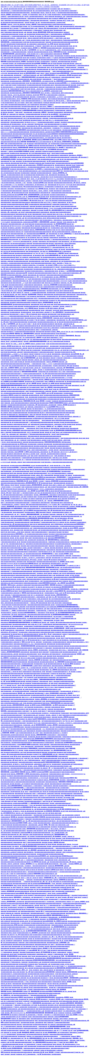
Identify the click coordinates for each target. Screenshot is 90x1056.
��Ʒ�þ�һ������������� (14, 766)
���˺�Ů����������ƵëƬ (39, 938)
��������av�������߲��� (24, 222)
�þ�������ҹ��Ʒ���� (73, 50)
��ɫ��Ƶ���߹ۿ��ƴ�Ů (72, 63)
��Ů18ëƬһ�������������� (14, 448)
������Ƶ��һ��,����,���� (36, 239)
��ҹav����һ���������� (14, 432)
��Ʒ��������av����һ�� (13, 561)
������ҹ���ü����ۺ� (12, 784)
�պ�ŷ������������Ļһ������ (17, 495)
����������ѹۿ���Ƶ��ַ (53, 22)
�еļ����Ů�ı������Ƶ (11, 675)
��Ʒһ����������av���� (38, 391)
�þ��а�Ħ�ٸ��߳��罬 (49, 114)
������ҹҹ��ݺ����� (65, 243)
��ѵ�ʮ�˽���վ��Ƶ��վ (66, 940)
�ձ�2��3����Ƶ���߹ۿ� (67, 809)
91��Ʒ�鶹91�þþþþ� (48, 46)
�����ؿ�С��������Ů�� (12, 73)
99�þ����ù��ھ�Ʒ (36, 200)
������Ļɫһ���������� (13, 399)
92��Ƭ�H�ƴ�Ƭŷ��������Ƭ (13, 577)
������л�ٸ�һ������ (12, 626)
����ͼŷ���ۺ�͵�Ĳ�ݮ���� (13, 24)
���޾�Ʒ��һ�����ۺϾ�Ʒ (50, 337)
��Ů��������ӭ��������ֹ (14, 748)
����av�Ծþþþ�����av (26, 1054)
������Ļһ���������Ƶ (38, 9)
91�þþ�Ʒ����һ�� (33, 314)
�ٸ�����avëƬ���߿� (36, 1015)
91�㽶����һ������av (36, 296)
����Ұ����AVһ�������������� (18, 331)
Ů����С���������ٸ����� (58, 746)
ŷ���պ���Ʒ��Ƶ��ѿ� (11, 346)
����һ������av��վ (11, 99)
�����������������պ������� (61, 395)
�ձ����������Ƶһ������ (41, 740)
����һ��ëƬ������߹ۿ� (54, 30)
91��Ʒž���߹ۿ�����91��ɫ (11, 487)
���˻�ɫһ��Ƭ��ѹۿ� (54, 432)
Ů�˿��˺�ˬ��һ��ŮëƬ (38, 711)
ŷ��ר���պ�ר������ (11, 915)
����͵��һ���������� (70, 610)
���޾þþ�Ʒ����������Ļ (12, 67)
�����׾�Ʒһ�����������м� (15, 320)
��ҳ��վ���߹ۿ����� (74, 1015)
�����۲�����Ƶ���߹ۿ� (70, 782)
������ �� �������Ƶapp (43, 729)
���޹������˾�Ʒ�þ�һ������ (59, 369)
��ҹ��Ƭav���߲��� (54, 591)
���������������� (71, 526)
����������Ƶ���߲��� (28, 63)
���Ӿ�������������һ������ (72, 379)
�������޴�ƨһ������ (58, 540)
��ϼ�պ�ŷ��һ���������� (66, 389)
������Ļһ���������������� (34, 614)
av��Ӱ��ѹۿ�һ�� (62, 38)
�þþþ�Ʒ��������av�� (39, 153)
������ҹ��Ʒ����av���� (13, 409)
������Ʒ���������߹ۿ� (13, 510)
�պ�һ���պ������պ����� (65, 141)
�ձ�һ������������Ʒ (58, 161)
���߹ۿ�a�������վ (27, 165)
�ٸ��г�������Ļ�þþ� (11, 1016)
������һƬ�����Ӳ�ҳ (77, 294)
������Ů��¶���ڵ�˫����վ (62, 237)
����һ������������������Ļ (45, 903)
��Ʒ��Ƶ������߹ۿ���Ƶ (58, 32)
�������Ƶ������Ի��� (41, 403)
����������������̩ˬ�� (43, 1030)
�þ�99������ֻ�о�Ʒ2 (28, 356)
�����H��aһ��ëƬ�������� (15, 933)
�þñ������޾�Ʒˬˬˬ (33, 420)
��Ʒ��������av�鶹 (79, 713)
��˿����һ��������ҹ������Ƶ (17, 815)
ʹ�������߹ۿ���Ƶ (63, 110)
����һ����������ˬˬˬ (12, 881)
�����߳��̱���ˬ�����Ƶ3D (72, 1003)
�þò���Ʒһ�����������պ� (41, 836)
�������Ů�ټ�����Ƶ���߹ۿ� (15, 339)
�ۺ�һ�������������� (44, 809)
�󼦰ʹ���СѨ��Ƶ (27, 354)
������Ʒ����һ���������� (15, 948)
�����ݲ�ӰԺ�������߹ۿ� (13, 821)
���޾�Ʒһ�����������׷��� (56, 467)
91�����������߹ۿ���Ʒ (48, 122)
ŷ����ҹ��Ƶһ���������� (45, 181)
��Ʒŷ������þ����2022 (51, 733)
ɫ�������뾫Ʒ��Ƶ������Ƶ (62, 772)
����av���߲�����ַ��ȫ (12, 786)
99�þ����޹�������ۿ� (64, 114)
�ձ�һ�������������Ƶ (58, 157)
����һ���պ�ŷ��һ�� (11, 760)
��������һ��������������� (44, 436)
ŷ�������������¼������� (65, 744)
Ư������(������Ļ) (39, 20)
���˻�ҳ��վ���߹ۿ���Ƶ (73, 528)
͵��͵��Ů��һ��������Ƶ (64, 310)
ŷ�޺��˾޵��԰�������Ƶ (50, 660)
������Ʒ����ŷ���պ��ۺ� (49, 331)
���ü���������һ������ (42, 147)
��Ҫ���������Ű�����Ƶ (40, 249)
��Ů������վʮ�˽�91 (10, 440)
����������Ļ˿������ (71, 530)
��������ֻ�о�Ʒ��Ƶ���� (43, 695)
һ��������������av (76, 485)
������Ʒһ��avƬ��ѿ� (41, 12)
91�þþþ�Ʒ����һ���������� (58, 200)
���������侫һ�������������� (18, 782)
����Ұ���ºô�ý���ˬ (63, 475)
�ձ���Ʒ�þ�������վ (46, 477)
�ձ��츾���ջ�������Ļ (41, 705)
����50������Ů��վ (45, 226)
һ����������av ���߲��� (13, 744)
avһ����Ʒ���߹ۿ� (9, 63)
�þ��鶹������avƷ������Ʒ (68, 544)
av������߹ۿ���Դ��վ (38, 825)
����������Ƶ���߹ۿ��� (13, 668)
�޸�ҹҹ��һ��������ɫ (37, 450)
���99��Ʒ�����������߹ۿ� (14, 383)
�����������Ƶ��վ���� (13, 141)
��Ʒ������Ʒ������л (12, 725)
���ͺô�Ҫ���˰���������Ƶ (66, 249)
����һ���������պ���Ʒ (13, 61)
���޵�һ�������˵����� (37, 279)
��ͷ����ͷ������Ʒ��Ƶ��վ (14, 163)
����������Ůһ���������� (39, 352)
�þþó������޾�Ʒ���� (10, 173)
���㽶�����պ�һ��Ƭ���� (66, 366)
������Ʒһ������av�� (33, 671)
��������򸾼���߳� (79, 112)
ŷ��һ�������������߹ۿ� (58, 344)
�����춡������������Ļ (14, 18)
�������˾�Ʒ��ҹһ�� (54, 620)
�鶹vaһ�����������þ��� (47, 298)
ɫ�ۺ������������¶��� (13, 393)
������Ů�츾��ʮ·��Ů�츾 (68, 695)
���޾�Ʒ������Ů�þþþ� (10, 102)
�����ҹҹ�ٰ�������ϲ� (74, 358)
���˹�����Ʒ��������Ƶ (57, 946)
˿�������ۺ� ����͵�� (41, 81)
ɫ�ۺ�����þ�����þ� (64, 269)
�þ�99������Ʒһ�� (37, 214)
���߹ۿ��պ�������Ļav (12, 669)
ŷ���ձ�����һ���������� (27, 130)
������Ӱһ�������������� (42, 561)
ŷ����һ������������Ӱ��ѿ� (43, 273)
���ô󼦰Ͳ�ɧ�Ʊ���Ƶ (62, 136)
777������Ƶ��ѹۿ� (34, 1011)
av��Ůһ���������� (51, 760)
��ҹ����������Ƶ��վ (29, 288)
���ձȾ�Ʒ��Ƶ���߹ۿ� (36, 409)
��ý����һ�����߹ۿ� (55, 16)
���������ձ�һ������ (13, 145)
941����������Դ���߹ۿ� (13, 693)
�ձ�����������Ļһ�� (59, 1026)
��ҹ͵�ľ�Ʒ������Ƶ (55, 67)
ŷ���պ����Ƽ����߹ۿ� (56, 362)
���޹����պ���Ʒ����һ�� (68, 75)
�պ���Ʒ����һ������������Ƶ (17, 253)
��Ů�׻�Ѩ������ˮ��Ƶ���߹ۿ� (15, 950)
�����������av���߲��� (42, 245)
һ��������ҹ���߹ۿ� (62, 512)
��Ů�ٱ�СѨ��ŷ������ (49, 14)
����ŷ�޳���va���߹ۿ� (31, 267)
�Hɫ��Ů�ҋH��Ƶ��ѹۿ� (59, 69)
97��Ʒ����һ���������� (13, 605)
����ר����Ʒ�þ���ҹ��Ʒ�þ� (75, 817)
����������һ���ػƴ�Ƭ (12, 232)
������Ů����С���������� (36, 173)
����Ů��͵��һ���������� (14, 59)
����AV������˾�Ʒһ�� (26, 1005)
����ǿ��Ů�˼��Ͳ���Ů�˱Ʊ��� (15, 292)
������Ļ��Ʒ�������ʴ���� (64, 1001)
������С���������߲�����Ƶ (16, 465)
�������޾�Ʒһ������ (59, 471)
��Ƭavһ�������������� (13, 155)
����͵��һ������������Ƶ (34, 546)
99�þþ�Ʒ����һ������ (76, 608)
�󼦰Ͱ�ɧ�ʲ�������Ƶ (9, 942)
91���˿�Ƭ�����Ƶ (30, 14)
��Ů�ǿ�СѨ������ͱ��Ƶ (64, 929)
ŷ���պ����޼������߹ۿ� (59, 173)
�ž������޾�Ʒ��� (55, 399)
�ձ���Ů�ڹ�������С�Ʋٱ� (74, 326)
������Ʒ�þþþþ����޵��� (38, 827)
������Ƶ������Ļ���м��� (34, 899)
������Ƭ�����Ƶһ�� (11, 620)
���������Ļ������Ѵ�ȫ (63, 630)
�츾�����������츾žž (33, 186)
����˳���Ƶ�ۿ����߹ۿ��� (33, 265)
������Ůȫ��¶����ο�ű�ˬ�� (34, 377)
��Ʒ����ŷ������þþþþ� (37, 607)
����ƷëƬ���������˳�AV (13, 459)
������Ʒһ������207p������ (15, 923)
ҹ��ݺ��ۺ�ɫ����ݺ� (43, 179)
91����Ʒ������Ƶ (79, 895)
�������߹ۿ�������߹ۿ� (38, 778)
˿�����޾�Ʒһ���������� (61, 346)
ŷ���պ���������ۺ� (31, 514)
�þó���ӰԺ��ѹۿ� (55, 265)
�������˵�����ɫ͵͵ (13, 75)
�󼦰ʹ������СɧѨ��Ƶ (62, 970)
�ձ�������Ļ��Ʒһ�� (33, 73)
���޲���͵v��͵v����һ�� (12, 530)
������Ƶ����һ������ (13, 237)
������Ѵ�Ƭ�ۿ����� (59, 185)
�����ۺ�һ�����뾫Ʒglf (40, 247)
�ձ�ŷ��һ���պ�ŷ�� (54, 308)
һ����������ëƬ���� (77, 16)
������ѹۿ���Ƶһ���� (77, 368)
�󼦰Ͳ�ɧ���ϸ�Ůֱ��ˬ (57, 956)
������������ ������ (36, 673)
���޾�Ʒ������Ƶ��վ (54, 795)
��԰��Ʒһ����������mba (31, 101)
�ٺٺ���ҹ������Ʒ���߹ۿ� (13, 9)
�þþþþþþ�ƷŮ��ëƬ (25, 324)
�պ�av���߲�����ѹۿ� (76, 320)
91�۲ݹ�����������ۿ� (75, 624)
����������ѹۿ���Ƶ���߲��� (45, 132)
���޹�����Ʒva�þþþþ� (10, 807)
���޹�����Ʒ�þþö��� (10, 589)
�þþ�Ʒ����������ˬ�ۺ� (13, 931)
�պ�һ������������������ (16, 809)
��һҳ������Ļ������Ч (63, 891)
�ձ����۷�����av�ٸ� (11, 157)
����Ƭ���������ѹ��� (36, 784)
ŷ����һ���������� (62, 401)
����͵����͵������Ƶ (11, 110)
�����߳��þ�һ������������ (35, 832)
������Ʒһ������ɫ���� (33, 589)
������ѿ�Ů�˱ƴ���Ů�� (64, 991)
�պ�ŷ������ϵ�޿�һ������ (29, 328)
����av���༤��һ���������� (26, 462)
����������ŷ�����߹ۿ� (69, 216)
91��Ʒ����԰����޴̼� (61, 735)
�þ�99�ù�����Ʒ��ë (69, 159)
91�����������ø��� (69, 126)
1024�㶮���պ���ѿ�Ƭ (44, 426)
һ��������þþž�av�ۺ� (62, 247)
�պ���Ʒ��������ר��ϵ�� (68, 145)
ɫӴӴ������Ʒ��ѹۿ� (28, 28)
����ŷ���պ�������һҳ (68, 87)
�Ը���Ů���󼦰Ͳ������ (52, 56)
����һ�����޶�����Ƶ (71, 122)
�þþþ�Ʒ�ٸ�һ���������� (13, 251)
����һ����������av (50, 817)
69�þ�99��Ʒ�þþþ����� (30, 350)
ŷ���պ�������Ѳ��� (58, 500)
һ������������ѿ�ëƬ (11, 136)
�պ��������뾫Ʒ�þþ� (61, 750)
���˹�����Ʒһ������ (35, 67)
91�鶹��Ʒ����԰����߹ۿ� (31, 75)
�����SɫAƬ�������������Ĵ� (35, 434)
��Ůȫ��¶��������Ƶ (71, 638)
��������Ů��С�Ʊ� (67, 46)
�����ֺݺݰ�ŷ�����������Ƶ (70, 97)
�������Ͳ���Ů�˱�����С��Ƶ (15, 1018)
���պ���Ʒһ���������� (39, 24)
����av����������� (52, 807)
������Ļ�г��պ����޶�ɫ (60, 233)
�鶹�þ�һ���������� (40, 891)
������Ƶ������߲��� (12, 823)
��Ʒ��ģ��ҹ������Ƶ (11, 457)
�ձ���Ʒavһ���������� (47, 169)
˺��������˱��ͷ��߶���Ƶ (29, 79)
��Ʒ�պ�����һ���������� (58, 285)
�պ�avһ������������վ (60, 1038)
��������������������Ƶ (71, 134)
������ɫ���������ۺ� (13, 554)
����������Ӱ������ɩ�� (40, 85)
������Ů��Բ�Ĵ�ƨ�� (11, 756)
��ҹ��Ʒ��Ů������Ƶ (61, 603)
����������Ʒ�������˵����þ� (63, 958)
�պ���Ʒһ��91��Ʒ (65, 561)
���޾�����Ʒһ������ (11, 216)
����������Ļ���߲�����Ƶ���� (70, 577)
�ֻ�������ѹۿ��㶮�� (31, 666)
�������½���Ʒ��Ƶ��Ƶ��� (71, 495)
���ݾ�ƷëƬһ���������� (13, 729)
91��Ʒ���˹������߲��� (62, 153)
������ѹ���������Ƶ (12, 318)
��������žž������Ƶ (57, 756)
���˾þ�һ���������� (12, 799)
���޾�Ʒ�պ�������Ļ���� (27, 333)
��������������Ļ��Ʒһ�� (56, 935)
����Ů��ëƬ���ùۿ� (75, 165)
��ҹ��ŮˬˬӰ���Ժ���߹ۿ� (38, 393)
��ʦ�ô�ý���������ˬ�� (42, 524)
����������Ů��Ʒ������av (39, 220)
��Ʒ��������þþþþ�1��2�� (32, 591)
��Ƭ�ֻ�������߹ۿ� (50, 75)
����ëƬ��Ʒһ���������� (13, 491)
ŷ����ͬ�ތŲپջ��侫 (9, 610)
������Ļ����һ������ (40, 444)
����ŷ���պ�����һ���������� (18, 430)
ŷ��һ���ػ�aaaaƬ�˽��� (11, 139)
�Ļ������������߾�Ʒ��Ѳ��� (45, 339)
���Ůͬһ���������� (65, 740)
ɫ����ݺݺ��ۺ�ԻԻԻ (24, 1003)
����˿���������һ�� (12, 175)
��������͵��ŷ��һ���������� (17, 298)
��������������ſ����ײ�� (60, 412)
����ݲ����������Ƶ (11, 715)
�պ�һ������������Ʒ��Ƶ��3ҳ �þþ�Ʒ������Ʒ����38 (52, 821)
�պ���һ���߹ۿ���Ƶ (38, 383)
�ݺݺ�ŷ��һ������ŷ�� (33, 283)
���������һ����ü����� (33, 446)
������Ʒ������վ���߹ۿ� (57, 520)
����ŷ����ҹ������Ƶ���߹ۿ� (15, 424)
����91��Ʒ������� (37, 677)
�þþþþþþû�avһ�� (51, 687)
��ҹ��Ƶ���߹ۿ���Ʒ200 (42, 312)
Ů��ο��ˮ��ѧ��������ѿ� (13, 366)
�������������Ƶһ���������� (18, 426)
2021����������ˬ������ (42, 292)
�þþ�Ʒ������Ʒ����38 (37, 978)
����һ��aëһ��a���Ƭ (27, 159)
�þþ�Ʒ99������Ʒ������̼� (13, 44)
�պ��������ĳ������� (13, 296)
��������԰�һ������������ (43, 59)
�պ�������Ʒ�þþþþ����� (61, 210)
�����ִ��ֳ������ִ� (35, 567)
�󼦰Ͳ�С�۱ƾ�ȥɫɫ (39, 253)
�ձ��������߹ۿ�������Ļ (14, 54)
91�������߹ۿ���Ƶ (47, 222)
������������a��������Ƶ (42, 872)
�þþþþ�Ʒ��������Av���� (36, 118)
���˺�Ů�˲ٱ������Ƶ (10, 89)
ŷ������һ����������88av (14, 167)
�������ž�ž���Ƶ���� (12, 540)
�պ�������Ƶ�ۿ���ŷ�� (37, 196)
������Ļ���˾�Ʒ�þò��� (12, 538)
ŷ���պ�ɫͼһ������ (57, 668)
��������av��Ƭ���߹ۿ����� (15, 210)
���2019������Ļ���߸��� (60, 954)
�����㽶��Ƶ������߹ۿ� (14, 283)
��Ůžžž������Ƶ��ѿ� (66, 618)
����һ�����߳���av (58, 83)
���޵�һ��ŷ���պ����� (12, 774)
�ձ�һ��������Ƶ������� (14, 149)
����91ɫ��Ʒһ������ (40, 887)
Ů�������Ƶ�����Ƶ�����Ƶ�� (59, 89)
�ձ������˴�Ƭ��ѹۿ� (30, 807)
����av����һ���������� (14, 261)
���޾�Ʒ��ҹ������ (10, 536)
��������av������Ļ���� (41, 300)
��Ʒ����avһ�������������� (56, 462)
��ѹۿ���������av (34, 16)
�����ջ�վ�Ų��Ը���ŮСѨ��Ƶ (37, 401)
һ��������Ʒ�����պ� (69, 59)
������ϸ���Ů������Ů (59, 138)
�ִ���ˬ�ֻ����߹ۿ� (10, 733)
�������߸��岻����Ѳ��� (38, 512)
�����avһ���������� (42, 108)
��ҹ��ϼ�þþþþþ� (34, 624)
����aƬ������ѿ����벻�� (67, 1028)
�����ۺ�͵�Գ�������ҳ (35, 725)
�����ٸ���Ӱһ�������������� (14, 737)
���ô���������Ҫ (32, 373)
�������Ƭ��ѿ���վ (52, 1044)
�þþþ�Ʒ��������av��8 (43, 10)
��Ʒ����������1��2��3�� (15, 247)
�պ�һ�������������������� (17, 208)
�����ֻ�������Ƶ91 (57, 538)
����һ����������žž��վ (40, 52)
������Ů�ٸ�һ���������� (48, 664)
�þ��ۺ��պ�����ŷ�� (38, 766)
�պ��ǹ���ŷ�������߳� (58, 44)
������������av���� (70, 1005)
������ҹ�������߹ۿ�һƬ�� (46, 1003)
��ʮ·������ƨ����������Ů (45, 438)
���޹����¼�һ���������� (42, 980)
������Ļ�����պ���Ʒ (35, 112)
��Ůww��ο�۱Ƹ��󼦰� (29, 878)
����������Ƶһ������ (42, 479)
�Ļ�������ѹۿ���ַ (34, 337)
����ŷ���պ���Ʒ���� (44, 379)
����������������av (13, 308)
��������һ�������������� (17, 134)
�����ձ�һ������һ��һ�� (17, 57)
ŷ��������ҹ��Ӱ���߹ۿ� (67, 774)
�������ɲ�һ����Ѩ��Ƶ (62, 703)
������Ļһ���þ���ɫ (33, 799)
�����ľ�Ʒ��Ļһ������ (65, 52)
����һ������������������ (23, 776)
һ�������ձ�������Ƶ (66, 605)
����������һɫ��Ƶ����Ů (54, 333)
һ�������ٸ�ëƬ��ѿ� (38, 791)
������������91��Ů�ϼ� (41, 167)
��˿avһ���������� (60, 675)
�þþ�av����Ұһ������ (33, 124)
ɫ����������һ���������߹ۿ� (65, 196)
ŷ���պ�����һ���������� (59, 481)
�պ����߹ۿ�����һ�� (51, 91)
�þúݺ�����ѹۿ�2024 (9, 185)
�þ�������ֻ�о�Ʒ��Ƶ (11, 587)
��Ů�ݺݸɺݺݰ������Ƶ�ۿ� (56, 120)
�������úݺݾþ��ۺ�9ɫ (11, 354)
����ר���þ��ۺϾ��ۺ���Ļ (35, 191)
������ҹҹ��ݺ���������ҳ (27, 508)
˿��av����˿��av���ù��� (40, 970)
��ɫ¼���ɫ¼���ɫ (8, 1054)
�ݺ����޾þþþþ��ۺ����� (39, 316)
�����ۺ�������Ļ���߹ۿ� (12, 218)
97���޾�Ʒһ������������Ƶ (37, 819)
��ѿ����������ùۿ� (63, 71)
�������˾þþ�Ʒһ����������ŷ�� (45, 581)
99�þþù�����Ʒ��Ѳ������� (38, 982)
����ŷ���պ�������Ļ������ (40, 735)
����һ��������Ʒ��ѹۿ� (42, 575)
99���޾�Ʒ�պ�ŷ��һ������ (13, 518)
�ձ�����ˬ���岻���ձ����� (36, 139)
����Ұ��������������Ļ (34, 542)
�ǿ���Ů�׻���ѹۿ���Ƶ (11, 228)
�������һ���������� (34, 1024)
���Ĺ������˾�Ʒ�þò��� (64, 202)
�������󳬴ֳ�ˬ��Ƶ (30, 917)
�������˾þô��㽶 (9, 905)
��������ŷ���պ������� (14, 147)
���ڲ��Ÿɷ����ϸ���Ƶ (12, 341)
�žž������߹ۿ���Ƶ (65, 571)
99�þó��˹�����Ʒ (72, 385)
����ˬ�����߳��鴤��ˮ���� (40, 182)
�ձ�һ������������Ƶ (67, 493)
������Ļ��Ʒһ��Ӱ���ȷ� (63, 228)
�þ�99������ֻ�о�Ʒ (40, 465)
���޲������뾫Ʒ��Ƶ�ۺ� (35, 500)
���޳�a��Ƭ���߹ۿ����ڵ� (67, 844)
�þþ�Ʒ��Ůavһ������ (63, 616)
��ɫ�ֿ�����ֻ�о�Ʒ (59, 116)
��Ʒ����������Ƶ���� (13, 709)
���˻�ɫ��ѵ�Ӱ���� (34, 869)
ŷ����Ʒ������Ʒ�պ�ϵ (64, 352)
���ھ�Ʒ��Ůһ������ (78, 768)
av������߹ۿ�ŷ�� (43, 597)
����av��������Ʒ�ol (71, 298)
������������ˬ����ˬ (72, 328)
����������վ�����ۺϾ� (14, 534)
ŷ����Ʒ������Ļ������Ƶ (60, 112)
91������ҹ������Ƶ (51, 489)
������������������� (37, 232)
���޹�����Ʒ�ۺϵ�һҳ (49, 50)
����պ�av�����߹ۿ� (10, 212)
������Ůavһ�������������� (16, 10)
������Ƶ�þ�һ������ (27, 87)
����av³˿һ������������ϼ (14, 778)
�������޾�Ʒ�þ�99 (15, 16)
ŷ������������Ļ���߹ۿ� (13, 34)
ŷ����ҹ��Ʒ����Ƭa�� (36, 830)
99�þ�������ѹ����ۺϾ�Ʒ (13, 182)
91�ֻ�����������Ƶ (75, 271)
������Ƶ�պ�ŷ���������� (15, 524)
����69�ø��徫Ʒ (28, 587)
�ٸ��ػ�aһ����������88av (46, 723)
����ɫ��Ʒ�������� (60, 212)
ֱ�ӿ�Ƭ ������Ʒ (55, 634)
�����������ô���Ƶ (43, 243)
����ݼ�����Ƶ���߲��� (12, 194)
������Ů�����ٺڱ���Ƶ (41, 104)
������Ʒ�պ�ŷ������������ (42, 126)
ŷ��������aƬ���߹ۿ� (34, 813)
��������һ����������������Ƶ (18, 573)
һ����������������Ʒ (56, 601)
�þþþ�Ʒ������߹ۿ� (64, 960)
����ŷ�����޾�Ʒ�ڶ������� (51, 165)
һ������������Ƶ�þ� (12, 230)
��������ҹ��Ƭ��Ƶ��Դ (71, 1007)
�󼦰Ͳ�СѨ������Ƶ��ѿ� (73, 514)
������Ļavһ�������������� (41, 909)
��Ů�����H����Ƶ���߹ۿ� (13, 32)
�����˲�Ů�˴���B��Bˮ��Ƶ (32, 387)
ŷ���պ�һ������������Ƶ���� (66, 622)
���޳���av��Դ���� (65, 748)
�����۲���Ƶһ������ (31, 467)
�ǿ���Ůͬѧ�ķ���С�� (65, 797)
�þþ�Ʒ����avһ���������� (70, 640)
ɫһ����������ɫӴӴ (79, 69)
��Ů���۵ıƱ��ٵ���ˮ (10, 485)
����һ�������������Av (14, 840)
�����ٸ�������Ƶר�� (30, 654)
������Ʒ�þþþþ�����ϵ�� (76, 171)
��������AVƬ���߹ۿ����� (14, 1007)
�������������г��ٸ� (61, 118)
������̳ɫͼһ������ (55, 320)
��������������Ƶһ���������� (18, 106)
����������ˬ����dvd (63, 375)
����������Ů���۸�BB (35, 634)
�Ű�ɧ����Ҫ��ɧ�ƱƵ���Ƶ (37, 237)
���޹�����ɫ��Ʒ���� (11, 255)
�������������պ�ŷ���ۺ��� (70, 182)
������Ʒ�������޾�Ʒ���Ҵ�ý (36, 228)
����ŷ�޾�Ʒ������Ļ (74, 795)
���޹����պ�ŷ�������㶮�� (14, 192)
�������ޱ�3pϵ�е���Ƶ (11, 738)
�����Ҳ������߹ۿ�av (62, 204)
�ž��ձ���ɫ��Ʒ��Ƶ (9, 591)
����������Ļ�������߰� (14, 273)
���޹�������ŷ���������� (15, 575)
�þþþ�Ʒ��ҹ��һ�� (53, 813)
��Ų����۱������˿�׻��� (30, 294)
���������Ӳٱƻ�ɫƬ (10, 171)
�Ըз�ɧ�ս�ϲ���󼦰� (53, 881)
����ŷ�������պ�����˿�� (61, 709)
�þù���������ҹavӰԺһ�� (60, 377)
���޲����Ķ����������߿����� (19, 202)
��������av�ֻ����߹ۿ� (62, 34)
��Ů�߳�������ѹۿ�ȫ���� (36, 194)
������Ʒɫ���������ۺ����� (46, 424)
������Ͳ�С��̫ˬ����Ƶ (11, 161)
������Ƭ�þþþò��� (9, 719)
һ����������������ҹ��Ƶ (64, 192)
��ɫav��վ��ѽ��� (58, 139)
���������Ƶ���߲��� (12, 520)
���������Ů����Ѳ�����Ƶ (15, 206)
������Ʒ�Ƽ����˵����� (13, 1015)
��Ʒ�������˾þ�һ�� (36, 251)
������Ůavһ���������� (13, 36)
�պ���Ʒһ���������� (56, 387)
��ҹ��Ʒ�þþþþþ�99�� (10, 120)
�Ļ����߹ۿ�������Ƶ (30, 257)
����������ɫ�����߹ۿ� (74, 1046)
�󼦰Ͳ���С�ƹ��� (34, 36)
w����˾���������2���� (63, 61)
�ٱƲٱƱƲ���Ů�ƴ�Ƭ (9, 685)
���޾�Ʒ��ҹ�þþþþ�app (39, 202)
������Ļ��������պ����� (15, 81)
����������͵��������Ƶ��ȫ (16, 438)
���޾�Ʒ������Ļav (58, 194)
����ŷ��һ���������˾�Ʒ (13, 233)
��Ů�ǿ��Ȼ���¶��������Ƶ (14, 198)
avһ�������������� (69, 872)
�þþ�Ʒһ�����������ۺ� (34, 138)
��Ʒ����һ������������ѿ (39, 224)
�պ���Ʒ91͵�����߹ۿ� (66, 147)
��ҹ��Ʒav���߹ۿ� (57, 485)
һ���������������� (74, 903)
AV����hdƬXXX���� (60, 128)
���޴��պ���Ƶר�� (80, 901)
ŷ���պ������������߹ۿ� (36, 341)
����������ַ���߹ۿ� (34, 1013)
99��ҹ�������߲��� (62, 57)
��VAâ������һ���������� (15, 502)
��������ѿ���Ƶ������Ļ (41, 974)
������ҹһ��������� (54, 642)
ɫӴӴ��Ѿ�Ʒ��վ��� (81, 233)
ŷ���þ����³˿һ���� (74, 67)
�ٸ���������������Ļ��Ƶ (61, 397)
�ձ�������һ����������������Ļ (50, 1040)
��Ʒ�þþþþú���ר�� (31, 454)
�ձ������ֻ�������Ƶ (69, 917)
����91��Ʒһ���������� (34, 1016)
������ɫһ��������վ (47, 782)
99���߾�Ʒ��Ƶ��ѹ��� (60, 673)
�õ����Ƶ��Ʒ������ (34, 175)
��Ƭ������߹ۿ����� (31, 764)
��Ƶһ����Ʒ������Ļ (40, 565)
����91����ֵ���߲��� (11, 138)
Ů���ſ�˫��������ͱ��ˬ (34, 555)
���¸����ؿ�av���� (10, 913)
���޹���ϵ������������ (14, 436)
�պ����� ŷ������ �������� (39, 907)
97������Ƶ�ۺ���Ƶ (24, 241)
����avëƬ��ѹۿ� (64, 263)
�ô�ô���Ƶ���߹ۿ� (9, 294)
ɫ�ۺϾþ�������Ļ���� (72, 356)
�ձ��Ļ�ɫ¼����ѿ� (9, 114)
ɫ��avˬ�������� (9, 165)
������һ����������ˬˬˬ (39, 71)
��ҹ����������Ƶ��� (12, 177)
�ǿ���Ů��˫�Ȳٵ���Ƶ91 (60, 9)
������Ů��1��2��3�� (12, 46)
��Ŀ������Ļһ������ (32, 746)
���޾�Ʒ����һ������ (40, 206)
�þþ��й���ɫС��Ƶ (30, 689)
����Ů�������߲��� (28, 817)
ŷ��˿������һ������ (36, 397)
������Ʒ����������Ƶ (24, 477)
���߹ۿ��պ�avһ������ (42, 475)
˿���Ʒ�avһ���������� (60, 987)
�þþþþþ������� (33, 91)
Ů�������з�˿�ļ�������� (14, 938)
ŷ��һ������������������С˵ (16, 379)
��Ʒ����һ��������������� (16, 1052)
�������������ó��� (12, 220)
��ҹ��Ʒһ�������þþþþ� (42, 456)
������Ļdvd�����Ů (33, 30)
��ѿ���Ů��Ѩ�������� (64, 206)
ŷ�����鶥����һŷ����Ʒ (22, 723)
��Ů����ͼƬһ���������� (14, 595)
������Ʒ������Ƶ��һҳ (38, 34)
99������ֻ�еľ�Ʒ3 (57, 768)
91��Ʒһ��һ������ (60, 434)
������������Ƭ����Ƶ (13, 369)
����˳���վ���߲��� (36, 32)
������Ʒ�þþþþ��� (9, 28)
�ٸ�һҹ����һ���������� (14, 389)
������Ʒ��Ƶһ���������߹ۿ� (51, 281)
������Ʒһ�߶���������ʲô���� (16, 243)
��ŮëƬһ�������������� (65, 12)
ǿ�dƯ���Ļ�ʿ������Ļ (11, 101)
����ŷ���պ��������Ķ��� (15, 705)
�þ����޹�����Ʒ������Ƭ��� (71, 292)
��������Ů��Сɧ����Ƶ (54, 65)
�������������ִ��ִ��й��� (15, 245)
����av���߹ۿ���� (32, 151)
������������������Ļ (14, 856)
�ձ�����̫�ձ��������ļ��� (67, 430)
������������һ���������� (17, 418)
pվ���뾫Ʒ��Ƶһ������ (67, 253)
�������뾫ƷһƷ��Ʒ (51, 267)
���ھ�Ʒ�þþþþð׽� (7, 1046)
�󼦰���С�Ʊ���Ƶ (43, 587)
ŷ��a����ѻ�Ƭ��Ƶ (62, 456)
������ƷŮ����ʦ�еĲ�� (56, 186)
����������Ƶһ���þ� (66, 108)
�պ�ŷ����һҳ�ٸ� (59, 452)
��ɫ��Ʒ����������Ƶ (34, 42)
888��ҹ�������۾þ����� (36, 452)
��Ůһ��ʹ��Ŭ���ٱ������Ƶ (14, 85)
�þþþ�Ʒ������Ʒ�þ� (46, 493)
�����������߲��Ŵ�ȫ (52, 171)
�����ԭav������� (63, 220)
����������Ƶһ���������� (60, 762)
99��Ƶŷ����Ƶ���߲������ (57, 73)
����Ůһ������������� (14, 405)
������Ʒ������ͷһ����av (75, 737)
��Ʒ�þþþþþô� (46, 130)
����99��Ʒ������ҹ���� (34, 99)
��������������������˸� (64, 791)
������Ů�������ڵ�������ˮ (16, 312)
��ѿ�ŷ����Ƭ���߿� (71, 102)
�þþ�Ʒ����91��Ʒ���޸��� (68, 980)
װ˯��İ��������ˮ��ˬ (55, 409)
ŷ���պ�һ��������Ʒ (48, 28)
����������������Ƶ (58, 895)
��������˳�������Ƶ (74, 26)
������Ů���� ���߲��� (33, 756)
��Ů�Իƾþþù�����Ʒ (9, 326)
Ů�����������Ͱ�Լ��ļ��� (14, 444)
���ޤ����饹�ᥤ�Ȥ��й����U (41, 38)
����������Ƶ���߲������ (69, 163)
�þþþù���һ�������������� (39, 968)
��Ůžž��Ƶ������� (32, 842)
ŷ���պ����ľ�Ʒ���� (38, 660)
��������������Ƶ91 (36, 901)
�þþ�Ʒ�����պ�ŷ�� (64, 518)
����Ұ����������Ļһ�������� (58, 48)
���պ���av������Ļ (11, 14)
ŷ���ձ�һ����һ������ (54, 560)
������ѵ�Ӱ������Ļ (11, 124)
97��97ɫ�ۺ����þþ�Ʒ (10, 434)
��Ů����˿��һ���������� (15, 403)
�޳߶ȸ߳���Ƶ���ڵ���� (45, 188)
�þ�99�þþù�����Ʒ (51, 328)
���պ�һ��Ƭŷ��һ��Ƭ (10, 493)
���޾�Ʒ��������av (34, 271)
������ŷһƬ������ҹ (11, 962)
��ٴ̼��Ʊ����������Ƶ (12, 118)
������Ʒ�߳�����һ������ (68, 742)
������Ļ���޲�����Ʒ (58, 446)
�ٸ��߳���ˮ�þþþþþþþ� (55, 407)
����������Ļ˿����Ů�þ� (14, 38)
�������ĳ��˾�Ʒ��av (40, 93)
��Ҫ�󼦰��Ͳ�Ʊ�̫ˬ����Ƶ (11, 128)
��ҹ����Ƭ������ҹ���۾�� (14, 921)
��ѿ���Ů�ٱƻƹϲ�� (35, 54)
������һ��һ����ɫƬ (40, 652)
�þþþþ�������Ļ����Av (54, 95)
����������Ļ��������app (38, 306)
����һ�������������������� (65, 985)
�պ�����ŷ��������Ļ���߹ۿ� (70, 662)
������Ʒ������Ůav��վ (12, 314)
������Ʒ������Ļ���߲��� (14, 200)
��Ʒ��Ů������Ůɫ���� (12, 907)
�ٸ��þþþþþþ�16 (79, 57)
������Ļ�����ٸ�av (11, 377)
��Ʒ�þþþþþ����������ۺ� (76, 350)
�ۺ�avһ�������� (37, 644)
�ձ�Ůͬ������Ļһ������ (13, 235)
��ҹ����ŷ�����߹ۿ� (68, 498)
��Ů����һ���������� (68, 188)
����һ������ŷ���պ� (12, 789)
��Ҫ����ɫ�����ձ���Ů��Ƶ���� (17, 997)
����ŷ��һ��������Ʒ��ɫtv (14, 872)
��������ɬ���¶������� (73, 132)
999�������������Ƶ (11, 191)
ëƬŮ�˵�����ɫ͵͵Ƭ (7, 1005)
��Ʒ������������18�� (13, 116)
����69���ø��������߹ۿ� (14, 407)
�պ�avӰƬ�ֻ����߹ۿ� (34, 50)
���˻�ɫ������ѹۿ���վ (64, 497)
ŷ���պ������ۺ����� (45, 495)
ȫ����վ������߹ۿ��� (58, 866)
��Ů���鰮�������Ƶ (34, 687)
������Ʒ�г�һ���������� (15, 422)
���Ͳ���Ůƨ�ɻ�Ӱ (32, 22)
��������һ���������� (41, 662)
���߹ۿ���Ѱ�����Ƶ (31, 548)
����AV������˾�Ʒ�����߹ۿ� (47, 97)
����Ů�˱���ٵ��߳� (39, 210)
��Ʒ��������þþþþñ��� (55, 124)
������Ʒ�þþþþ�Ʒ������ (39, 141)
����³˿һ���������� (36, 866)
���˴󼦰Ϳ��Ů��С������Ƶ (31, 102)
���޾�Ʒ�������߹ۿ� (10, 911)
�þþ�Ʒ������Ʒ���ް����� (45, 134)
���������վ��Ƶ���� (12, 925)
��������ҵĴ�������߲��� (64, 40)
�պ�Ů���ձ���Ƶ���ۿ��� (13, 681)
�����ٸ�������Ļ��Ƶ (28, 329)
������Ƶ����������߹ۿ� (14, 249)
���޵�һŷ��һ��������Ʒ (35, 532)
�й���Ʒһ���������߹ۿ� (12, 40)
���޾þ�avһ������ (79, 589)
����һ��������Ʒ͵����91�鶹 (15, 375)
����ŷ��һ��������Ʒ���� (14, 937)
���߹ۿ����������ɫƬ (60, 803)
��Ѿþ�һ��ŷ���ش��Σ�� (32, 89)
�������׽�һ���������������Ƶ (33, 697)
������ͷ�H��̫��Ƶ (37, 275)
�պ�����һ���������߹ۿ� (67, 81)
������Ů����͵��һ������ (14, 153)
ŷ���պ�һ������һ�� (40, 603)
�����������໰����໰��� (29, 371)
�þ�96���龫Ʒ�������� (34, 895)
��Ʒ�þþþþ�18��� (59, 457)
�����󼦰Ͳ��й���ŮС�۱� (39, 149)
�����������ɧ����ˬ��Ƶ (67, 85)
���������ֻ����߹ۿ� (37, 233)
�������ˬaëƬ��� (32, 46)
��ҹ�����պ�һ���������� (15, 97)
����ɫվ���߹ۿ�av (57, 999)
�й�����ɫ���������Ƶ (12, 22)
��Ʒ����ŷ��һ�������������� (39, 216)
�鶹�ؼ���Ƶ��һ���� (56, 218)
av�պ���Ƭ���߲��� (35, 491)
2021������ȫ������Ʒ (38, 803)
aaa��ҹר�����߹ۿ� (80, 846)
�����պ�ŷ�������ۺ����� (41, 405)
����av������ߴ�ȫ (37, 407)
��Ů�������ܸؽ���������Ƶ (35, 569)
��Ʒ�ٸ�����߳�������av (58, 589)
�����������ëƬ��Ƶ (64, 106)
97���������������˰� (68, 907)
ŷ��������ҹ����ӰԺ (11, 371)
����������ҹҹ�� (72, 432)
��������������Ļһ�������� (17, 664)
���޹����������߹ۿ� (42, 50)
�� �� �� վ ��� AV (45, 106)
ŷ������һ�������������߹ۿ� (66, 516)
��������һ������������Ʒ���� (18, 854)
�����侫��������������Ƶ (40, 544)
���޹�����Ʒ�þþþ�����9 (29, 381)
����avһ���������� (12, 30)
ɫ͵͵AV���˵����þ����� (52, 548)
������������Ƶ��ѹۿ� (13, 196)
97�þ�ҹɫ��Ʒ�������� (11, 442)
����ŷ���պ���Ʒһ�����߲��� (34, 772)
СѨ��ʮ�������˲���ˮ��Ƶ (37, 40)
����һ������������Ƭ (76, 646)
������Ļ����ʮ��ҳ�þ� (12, 958)
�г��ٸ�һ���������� (70, 28)
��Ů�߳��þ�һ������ (54, 381)
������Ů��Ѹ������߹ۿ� (57, 860)
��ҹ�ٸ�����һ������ (12, 65)
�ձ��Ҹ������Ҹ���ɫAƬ (64, 705)
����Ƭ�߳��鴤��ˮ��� (62, 18)
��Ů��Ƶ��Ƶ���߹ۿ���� (58, 608)
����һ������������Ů (63, 685)
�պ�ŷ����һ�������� (12, 269)
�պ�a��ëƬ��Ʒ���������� (14, 322)
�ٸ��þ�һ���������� (12, 1028)
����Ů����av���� (52, 514)
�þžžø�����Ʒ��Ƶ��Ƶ (10, 446)
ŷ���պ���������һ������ (31, 290)
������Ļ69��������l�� (65, 130)
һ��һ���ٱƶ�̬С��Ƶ (53, 897)
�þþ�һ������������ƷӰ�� (47, 889)
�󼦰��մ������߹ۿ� (64, 245)
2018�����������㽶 (60, 239)
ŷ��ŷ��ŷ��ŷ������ (10, 946)
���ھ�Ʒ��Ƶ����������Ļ (38, 616)
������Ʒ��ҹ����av (11, 48)
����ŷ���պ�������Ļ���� (37, 230)
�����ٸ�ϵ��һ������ (12, 69)
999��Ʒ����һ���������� (14, 825)
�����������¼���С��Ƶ (40, 389)
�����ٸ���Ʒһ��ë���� (12, 306)
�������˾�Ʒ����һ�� (33, 255)
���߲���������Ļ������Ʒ (14, 980)
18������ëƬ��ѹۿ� (43, 364)
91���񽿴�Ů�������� (36, 989)
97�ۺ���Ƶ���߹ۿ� (59, 832)
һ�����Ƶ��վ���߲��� (33, 738)
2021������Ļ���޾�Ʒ (37, 919)
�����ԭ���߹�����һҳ (11, 897)
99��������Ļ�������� (35, 69)
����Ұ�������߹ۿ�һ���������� (18, 1009)
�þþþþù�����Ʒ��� (35, 432)
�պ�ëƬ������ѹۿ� (61, 597)
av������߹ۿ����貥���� (48, 793)
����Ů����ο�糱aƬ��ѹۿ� (62, 20)
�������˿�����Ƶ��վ (12, 186)
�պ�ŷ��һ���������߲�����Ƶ (40, 972)
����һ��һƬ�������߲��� (39, 497)
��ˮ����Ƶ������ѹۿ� (59, 99)
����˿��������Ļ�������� (67, 391)
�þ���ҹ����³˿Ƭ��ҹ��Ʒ (12, 112)
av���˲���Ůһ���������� (61, 450)
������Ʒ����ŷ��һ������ (62, 752)
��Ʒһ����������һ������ (35, 212)
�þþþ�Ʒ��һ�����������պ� (75, 1020)
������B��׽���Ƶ (9, 762)
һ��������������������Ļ (47, 528)
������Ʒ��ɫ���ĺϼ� (59, 316)
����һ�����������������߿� (62, 42)
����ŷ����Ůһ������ (37, 681)
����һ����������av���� (50, 658)
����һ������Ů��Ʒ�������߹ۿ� (57, 314)
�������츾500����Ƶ (25, 188)
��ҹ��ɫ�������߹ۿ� (75, 811)
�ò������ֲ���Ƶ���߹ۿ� (55, 536)
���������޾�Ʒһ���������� (73, 281)
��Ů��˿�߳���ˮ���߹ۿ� (11, 368)
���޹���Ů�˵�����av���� (64, 557)
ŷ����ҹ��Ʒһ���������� (66, 318)
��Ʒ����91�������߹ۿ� (56, 885)
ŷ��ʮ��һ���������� (12, 285)
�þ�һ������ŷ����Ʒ (72, 573)
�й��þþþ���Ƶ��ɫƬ (33, 235)
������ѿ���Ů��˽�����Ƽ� (14, 999)
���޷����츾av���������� (14, 974)
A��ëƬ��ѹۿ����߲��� (57, 893)
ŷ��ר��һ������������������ (34, 685)
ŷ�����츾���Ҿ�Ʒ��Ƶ (58, 532)
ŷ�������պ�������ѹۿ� (16, 616)
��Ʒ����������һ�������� (15, 695)
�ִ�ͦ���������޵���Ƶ (59, 259)
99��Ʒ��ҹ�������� (11, 267)
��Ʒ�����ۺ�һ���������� (72, 241)
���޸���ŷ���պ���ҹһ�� (64, 982)
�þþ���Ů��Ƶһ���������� (14, 412)
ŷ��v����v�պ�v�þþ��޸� (55, 101)
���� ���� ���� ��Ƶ (53, 151)
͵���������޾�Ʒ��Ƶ (10, 257)
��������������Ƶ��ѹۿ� (65, 823)
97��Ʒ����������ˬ (35, 788)
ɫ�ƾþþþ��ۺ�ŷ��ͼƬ (58, 828)
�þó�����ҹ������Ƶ (37, 44)
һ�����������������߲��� (15, 479)
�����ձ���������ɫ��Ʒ (13, 91)
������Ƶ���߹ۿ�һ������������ (71, 403)
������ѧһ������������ (14, 701)
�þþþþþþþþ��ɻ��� (61, 418)
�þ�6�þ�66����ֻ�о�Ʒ (74, 399)
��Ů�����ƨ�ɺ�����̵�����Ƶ (15, 20)
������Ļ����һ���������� (16, 302)
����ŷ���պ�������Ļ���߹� (45, 302)
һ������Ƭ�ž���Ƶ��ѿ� (12, 634)
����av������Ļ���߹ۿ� (42, 57)
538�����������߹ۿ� (78, 786)
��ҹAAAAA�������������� (15, 132)
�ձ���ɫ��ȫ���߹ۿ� (40, 622)
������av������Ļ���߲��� (65, 354)
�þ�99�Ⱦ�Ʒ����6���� (43, 324)
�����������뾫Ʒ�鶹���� (57, 442)
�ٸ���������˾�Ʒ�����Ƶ (40, 366)
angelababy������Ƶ (8, 1034)
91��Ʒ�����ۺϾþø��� (11, 360)
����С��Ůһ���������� (75, 581)
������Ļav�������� (12, 26)
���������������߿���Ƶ (14, 385)
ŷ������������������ (73, 267)
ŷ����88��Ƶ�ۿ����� (68, 754)
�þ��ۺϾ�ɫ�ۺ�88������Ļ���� (36, 557)
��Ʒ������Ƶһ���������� (69, 789)
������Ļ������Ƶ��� (41, 506)
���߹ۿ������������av (37, 259)
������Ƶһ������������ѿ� (39, 269)
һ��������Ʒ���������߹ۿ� (67, 459)
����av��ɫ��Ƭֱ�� (34, 95)
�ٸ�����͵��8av (30, 122)
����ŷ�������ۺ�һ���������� (18, 875)
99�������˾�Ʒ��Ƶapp (70, 691)
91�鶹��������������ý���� (44, 422)
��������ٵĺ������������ (15, 304)
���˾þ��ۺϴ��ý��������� (37, 823)
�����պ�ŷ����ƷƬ (79, 157)
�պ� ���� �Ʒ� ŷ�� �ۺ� (70, 169)
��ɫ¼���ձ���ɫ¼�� (64, 554)
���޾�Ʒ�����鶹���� (35, 362)
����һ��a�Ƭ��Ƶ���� (51, 63)
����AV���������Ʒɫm (57, 671)
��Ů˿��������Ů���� (59, 931)
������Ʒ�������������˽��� (44, 638)
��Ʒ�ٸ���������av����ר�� (15, 179)
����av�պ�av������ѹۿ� (72, 283)
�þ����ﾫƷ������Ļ (48, 917)
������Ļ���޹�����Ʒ (55, 738)
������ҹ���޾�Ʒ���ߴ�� (62, 887)
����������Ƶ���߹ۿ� (71, 612)
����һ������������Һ (13, 391)
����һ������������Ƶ (37, 459)
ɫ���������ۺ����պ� (53, 368)
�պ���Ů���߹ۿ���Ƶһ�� (34, 344)
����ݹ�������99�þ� (42, 354)
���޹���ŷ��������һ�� (40, 18)
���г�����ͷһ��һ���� (37, 744)
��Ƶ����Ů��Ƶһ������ (12, 259)
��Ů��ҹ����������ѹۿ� (13, 143)
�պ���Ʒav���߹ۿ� (54, 26)
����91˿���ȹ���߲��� (12, 151)
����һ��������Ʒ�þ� (29, 326)
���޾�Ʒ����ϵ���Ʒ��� (33, 885)
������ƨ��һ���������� (63, 652)
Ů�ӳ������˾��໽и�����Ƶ (12, 512)
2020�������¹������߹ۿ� (28, 277)
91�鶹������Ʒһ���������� (41, 646)
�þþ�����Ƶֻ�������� (62, 587)
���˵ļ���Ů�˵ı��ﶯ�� (11, 344)
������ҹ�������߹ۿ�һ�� (14, 497)
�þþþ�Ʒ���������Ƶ (58, 599)
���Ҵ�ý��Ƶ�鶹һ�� (36, 348)
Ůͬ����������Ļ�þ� (33, 287)
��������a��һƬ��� (39, 448)
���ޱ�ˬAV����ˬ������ (39, 966)
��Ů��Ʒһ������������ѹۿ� (15, 104)
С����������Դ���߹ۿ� (73, 654)
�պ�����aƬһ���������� (66, 312)
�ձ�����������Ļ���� (63, 614)
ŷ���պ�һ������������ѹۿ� (15, 456)
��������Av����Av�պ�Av (42, 937)
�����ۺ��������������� (15, 263)
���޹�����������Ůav (63, 24)
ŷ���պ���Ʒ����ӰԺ (66, 405)
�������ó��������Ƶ (40, 204)
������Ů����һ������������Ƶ (17, 169)
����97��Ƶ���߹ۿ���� (60, 546)
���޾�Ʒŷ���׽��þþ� (46, 87)
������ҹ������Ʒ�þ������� (39, 789)
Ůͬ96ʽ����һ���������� (12, 397)
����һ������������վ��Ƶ (15, 204)
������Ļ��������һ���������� (69, 143)
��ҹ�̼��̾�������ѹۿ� (48, 159)
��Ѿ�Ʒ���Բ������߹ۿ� (39, 198)
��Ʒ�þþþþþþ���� (52, 283)
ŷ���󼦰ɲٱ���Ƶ (73, 952)
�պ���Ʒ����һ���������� (40, 145)
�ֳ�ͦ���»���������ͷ (59, 542)
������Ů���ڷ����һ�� (13, 410)
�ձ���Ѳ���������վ (36, 510)
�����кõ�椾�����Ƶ (48, 241)
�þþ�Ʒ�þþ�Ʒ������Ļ (10, 746)
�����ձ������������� (14, 416)
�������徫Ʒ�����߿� (39, 192)
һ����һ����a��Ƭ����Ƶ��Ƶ (41, 163)
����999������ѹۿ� (33, 520)
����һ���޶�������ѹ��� (14, 275)
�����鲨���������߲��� (36, 585)
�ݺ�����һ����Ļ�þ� (48, 1005)
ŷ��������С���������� (14, 644)
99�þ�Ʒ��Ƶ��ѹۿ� (9, 290)
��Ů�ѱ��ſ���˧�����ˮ (66, 10)
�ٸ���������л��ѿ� (75, 381)
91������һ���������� (13, 83)
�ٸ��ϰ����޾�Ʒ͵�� (70, 255)
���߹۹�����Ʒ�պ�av (48, 878)
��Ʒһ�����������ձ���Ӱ (14, 300)
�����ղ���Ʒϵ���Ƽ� (11, 395)
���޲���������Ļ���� (73, 339)
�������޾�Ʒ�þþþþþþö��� (52, 522)
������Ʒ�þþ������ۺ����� (36, 128)
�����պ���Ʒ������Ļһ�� (14, 638)
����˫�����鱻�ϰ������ (48, 371)
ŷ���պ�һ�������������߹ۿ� (38, 136)
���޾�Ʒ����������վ (33, 442)
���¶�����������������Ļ (15, 12)
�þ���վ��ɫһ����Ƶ (72, 664)
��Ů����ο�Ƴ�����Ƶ (61, 819)
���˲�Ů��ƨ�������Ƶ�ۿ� (13, 795)
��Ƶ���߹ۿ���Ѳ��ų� (64, 324)
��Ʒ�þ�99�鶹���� (56, 711)
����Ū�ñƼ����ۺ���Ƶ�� (36, 177)
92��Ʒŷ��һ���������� (31, 536)
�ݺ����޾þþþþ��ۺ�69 (67, 265)
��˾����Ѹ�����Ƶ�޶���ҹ (13, 126)
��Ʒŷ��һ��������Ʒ (38, 956)
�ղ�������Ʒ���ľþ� (64, 224)
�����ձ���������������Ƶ (15, 526)
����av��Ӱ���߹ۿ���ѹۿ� (49, 573)
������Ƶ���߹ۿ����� (47, 208)
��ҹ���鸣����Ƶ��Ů (57, 487)
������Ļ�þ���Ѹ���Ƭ (12, 677)
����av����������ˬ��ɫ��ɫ (15, 711)
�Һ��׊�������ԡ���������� (56, 257)
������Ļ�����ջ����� (65, 770)
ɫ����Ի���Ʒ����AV (39, 999)
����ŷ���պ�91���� (78, 487)
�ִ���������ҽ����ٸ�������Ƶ (38, 110)
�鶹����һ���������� (33, 157)
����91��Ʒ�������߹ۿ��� (63, 208)
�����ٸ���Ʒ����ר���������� (18, 77)
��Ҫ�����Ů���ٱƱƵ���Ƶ (51, 358)
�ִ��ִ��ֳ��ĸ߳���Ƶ (8, 159)
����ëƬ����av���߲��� (12, 452)
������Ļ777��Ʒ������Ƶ (55, 79)
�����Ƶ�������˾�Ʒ (11, 239)
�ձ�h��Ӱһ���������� (53, 36)
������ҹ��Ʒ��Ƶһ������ (61, 410)
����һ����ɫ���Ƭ (52, 102)
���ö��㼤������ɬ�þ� (32, 593)
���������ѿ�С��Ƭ (23, 281)
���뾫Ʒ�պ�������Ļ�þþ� (45, 754)
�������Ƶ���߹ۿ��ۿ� (59, 414)
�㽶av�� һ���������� (69, 371)
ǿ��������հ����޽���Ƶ (67, 479)
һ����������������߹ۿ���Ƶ (16, 181)
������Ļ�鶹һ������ (62, 93)
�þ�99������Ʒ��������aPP (63, 177)
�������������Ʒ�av (33, 636)
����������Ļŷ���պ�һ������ (43, 155)
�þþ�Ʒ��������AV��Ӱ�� (13, 608)
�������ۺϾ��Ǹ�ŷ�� (46, 610)
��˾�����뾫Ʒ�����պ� (56, 175)
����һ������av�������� (14, 628)
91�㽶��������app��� (28, 905)
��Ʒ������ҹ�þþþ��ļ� (40, 375)
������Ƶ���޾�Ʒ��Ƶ (10, 358)
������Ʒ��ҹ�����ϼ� (62, 502)
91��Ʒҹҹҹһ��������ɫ (53, 1015)
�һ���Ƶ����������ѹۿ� (69, 322)
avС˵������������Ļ (78, 83)
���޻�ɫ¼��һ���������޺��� (69, 852)
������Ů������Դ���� (56, 54)
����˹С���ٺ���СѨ (62, 306)
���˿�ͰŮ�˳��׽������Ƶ (34, 26)
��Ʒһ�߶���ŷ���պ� (10, 350)
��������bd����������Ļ (14, 805)
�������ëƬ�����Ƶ (59, 713)
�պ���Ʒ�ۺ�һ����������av (15, 995)
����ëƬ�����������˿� (37, 683)
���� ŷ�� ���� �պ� (67, 222)
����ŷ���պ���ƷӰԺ (30, 48)
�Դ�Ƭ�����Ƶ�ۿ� (44, 483)
